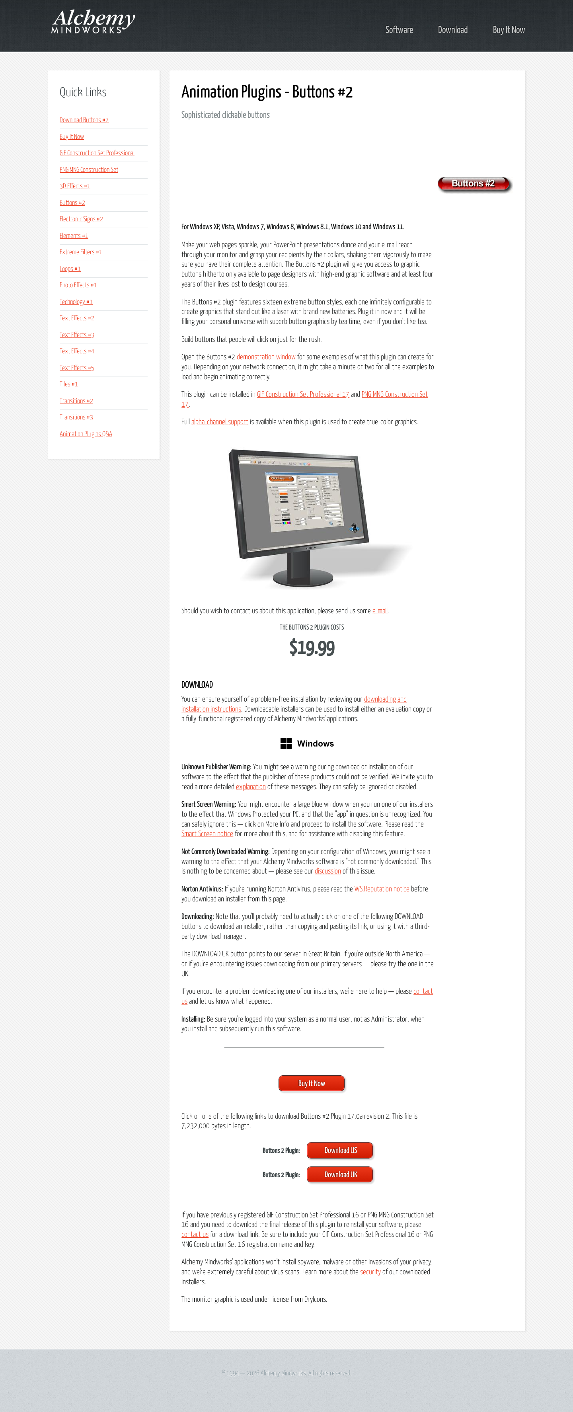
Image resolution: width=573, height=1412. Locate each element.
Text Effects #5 (77, 368)
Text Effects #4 (77, 351)
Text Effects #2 (77, 318)
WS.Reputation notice (382, 889)
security (370, 1272)
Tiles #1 (69, 384)
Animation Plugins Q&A (86, 434)
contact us (195, 1234)
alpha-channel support (219, 422)
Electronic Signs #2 (81, 219)
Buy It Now (509, 30)
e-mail (380, 611)
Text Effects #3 (77, 335)
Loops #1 (70, 269)
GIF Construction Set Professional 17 (303, 394)
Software (399, 30)
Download (453, 30)
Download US (341, 1151)
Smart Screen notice (207, 834)
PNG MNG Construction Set (89, 170)
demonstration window (266, 357)
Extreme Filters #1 (81, 252)
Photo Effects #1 (78, 285)
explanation (251, 787)
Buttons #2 (72, 203)
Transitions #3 (76, 417)
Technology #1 (76, 302)
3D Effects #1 (75, 186)
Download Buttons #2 (84, 120)
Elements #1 (74, 236)
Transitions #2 (76, 401)
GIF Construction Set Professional (97, 153)
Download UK (341, 1175)
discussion (328, 871)
